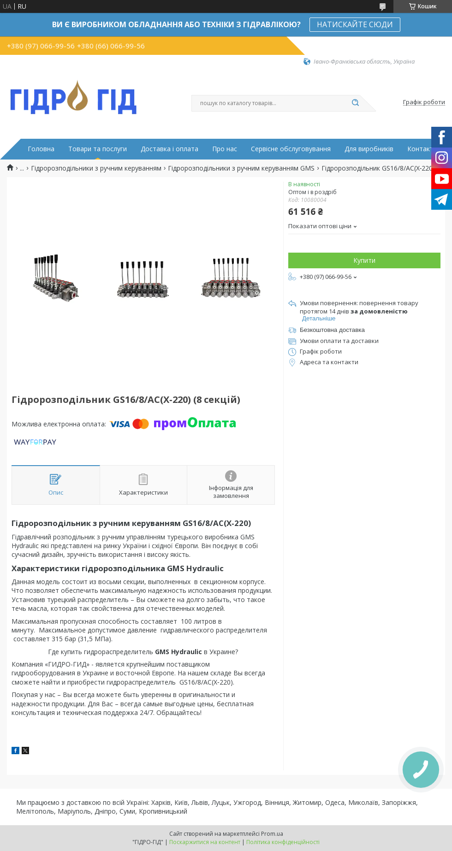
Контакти (422, 149)
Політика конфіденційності (283, 842)
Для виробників (369, 149)
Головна (41, 149)
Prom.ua (272, 834)
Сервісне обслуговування (291, 149)
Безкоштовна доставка (332, 329)
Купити (364, 260)
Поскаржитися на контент (204, 842)
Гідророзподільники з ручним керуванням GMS (241, 168)
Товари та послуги (97, 149)
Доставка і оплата (169, 149)
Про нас (224, 149)
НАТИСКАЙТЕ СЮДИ (355, 24)
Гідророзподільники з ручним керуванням (96, 168)
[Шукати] (355, 103)
